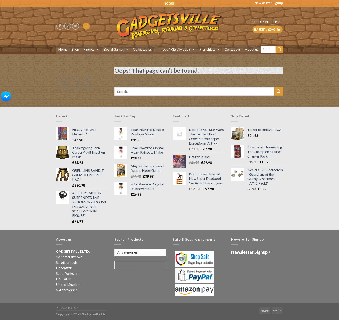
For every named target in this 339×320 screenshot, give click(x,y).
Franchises (210, 49)
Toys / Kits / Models (178, 49)
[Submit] (279, 49)
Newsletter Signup (268, 3)
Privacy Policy (67, 307)
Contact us (233, 49)
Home (62, 49)
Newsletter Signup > (251, 252)
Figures (91, 49)
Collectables (145, 49)
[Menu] (86, 26)
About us (251, 49)
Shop (75, 49)
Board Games (116, 49)
